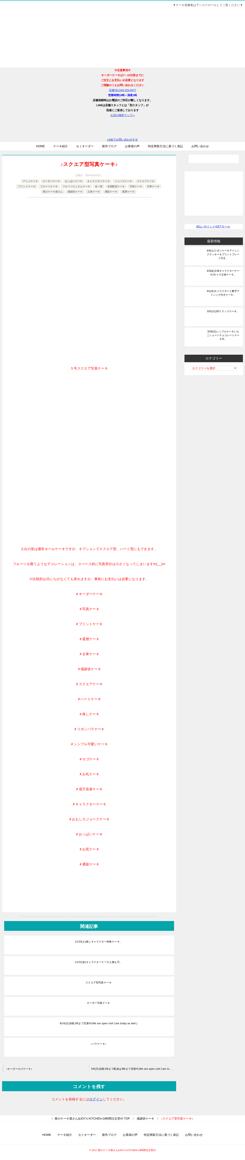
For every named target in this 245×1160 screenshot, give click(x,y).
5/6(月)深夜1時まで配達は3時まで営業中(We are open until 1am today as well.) (133, 1068)
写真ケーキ (136, 186)
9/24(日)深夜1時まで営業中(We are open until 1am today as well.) (98, 1023)
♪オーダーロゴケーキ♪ (19, 1068)
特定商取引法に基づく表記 (165, 146)
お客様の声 (132, 146)
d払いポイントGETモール (213, 226)
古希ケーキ (153, 186)
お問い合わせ (200, 146)
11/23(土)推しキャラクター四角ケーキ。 (98, 941)
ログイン (96, 1099)
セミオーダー (85, 146)
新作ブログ (109, 146)
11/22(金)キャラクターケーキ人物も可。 (98, 962)
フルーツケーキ (49, 186)
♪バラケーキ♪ (98, 1043)
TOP (92, 1118)
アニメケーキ (30, 181)
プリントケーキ (26, 186)
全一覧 (98, 186)
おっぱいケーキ (73, 181)
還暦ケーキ (128, 191)
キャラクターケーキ (98, 181)
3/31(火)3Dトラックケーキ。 (223, 311)
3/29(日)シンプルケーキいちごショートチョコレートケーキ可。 (223, 335)
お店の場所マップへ (122, 115)
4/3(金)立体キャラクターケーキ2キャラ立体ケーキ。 (223, 272)
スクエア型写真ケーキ (98, 982)
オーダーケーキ (51, 181)
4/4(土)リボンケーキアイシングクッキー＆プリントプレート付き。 (223, 254)
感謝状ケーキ (75, 191)
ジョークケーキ (123, 181)
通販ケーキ (111, 191)
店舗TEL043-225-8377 (122, 90)
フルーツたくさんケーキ (76, 186)
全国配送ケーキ (116, 186)
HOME (40, 146)
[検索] (214, 159)
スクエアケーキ (145, 181)
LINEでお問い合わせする (122, 129)
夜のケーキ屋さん (53, 191)
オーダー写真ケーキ (98, 1003)
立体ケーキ (93, 191)
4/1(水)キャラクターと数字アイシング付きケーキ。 (223, 293)
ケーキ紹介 (60, 146)
